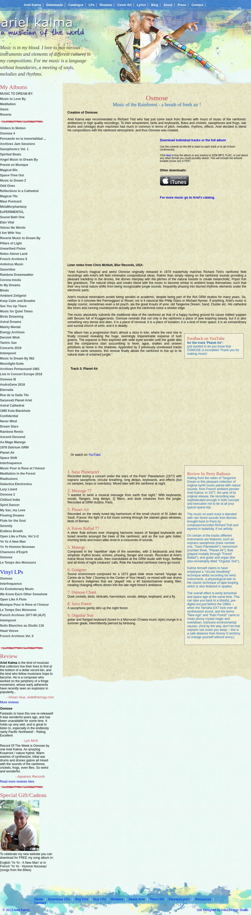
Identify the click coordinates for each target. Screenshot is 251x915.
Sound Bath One (12, 217)
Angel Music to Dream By (19, 159)
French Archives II (13, 259)
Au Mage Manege (13, 442)
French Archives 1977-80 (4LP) (22, 615)
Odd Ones (7, 186)
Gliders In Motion (13, 128)
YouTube (94, 455)
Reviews (106, 5)
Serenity (6, 526)
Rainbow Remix (11, 432)
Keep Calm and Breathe (17, 301)
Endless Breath (11, 531)
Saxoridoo (7, 269)
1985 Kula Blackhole (15, 411)
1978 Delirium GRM (14, 447)
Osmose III (8, 379)
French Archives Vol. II (16, 636)
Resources (203, 899)
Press (182, 5)
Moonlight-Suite (12, 364)
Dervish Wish (10, 337)
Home (38, 899)
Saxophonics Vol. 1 (14, 149)
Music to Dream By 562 (17, 358)
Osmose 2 (7, 494)
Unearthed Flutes (13, 248)
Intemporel (8, 353)
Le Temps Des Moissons (18, 610)
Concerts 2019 (10, 348)
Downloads (54, 5)
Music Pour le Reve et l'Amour (22, 468)
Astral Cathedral (12, 405)
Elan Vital (7, 222)
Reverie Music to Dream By (20, 238)
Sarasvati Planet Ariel (16, 400)
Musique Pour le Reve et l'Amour (24, 605)
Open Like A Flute (13, 599)
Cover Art (124, 5)
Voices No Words (13, 227)
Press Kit (157, 899)
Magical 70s (9, 196)
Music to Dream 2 (13, 180)
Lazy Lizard (8, 489)
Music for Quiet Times (16, 311)
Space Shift (8, 458)
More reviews (9, 702)
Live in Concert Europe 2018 (21, 374)
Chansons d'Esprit (14, 552)
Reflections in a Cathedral (19, 191)
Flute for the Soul (13, 521)
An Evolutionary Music (17, 589)
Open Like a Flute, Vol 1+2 (19, 536)
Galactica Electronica (16, 484)
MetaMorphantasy (13, 207)
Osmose (6, 557)
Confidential (9, 416)
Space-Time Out (12, 175)
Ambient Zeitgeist (13, 295)
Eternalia (6, 390)
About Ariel (136, 899)
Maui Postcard (10, 201)
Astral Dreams (10, 322)
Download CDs (59, 899)
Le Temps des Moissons (18, 562)
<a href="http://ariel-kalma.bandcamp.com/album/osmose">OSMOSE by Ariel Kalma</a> (110, 190)
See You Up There (13, 306)
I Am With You (10, 233)
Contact (197, 5)
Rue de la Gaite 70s (14, 395)
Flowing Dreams (12, 515)
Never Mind (8, 421)
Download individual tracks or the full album (193, 140)
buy (168, 155)
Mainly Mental (10, 327)
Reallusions (9, 479)
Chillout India (10, 500)
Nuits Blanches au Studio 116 (22, 625)
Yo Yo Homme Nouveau (17, 547)
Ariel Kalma (32, 5)
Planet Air (7, 452)
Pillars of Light (11, 243)
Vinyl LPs (11, 572)
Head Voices (9, 631)
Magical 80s (9, 170)
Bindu (4, 290)
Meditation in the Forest (17, 473)
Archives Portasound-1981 (19, 369)
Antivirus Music (11, 264)
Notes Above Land (13, 254)
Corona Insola (10, 280)
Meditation (8, 104)
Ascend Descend (12, 437)
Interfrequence (11, 463)
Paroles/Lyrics (179, 899)
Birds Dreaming (11, 316)
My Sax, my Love (12, 510)
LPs (91, 5)
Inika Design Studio (234, 910)
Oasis (4, 109)
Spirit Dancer (10, 505)
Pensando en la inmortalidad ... (23, 139)
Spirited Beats (10, 154)
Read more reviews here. (17, 781)
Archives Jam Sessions (17, 144)
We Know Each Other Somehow (23, 594)
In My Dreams (10, 285)
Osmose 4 (7, 133)
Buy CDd (81, 899)
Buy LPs (99, 899)
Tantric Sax (8, 343)
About (168, 5)
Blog (154, 5)
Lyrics (141, 5)
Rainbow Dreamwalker (16, 275)
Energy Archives (12, 332)
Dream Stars (9, 426)
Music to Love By (13, 99)
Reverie (5, 114)
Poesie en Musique (14, 165)
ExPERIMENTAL (12, 212)
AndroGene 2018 (12, 384)
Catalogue (75, 5)
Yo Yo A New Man (13, 541)
